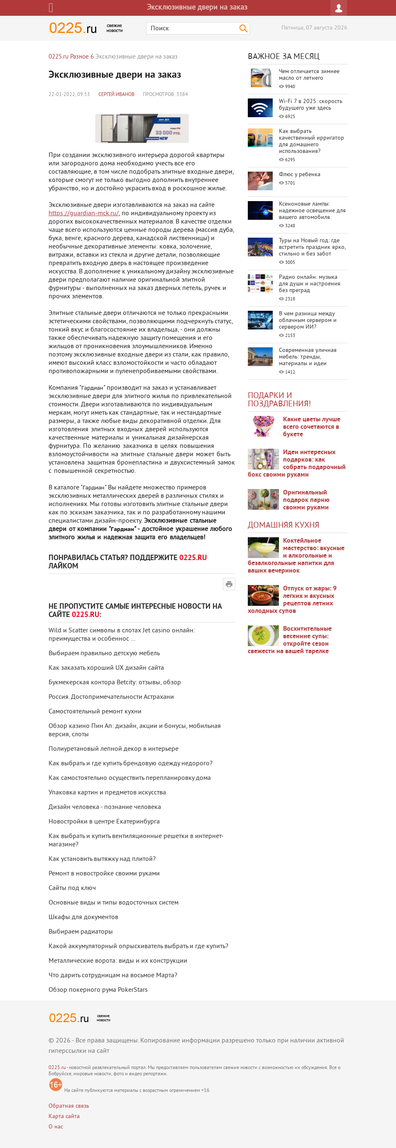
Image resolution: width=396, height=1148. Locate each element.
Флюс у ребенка (299, 174)
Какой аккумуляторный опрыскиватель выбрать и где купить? (138, 946)
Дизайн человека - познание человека (105, 807)
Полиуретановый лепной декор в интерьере (113, 749)
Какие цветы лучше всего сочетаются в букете (311, 427)
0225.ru (57, 1068)
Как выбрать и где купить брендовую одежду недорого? (131, 764)
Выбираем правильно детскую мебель (104, 653)
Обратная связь (69, 1106)
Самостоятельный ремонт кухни (95, 712)
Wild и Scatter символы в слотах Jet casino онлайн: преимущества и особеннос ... (122, 635)
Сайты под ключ (72, 888)
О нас (56, 1127)
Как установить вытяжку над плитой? (102, 859)
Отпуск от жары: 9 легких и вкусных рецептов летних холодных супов (292, 600)
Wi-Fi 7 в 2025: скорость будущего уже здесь (310, 105)
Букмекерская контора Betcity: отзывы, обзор (115, 682)
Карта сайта (64, 1116)
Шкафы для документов (83, 917)
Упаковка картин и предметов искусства (107, 793)
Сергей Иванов (116, 95)
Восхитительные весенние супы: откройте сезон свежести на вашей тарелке (290, 640)
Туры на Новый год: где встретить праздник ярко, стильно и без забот (312, 247)
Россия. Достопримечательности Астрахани (111, 697)
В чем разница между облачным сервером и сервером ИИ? (308, 320)
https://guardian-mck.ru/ (84, 213)
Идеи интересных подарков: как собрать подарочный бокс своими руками (297, 463)
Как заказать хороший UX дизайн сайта (106, 668)
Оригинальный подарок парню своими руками (306, 500)
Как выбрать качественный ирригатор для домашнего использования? (311, 141)
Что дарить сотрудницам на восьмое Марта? (113, 975)
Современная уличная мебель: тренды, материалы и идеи (308, 357)
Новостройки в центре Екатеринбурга (104, 822)
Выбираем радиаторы (81, 932)
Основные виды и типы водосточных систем (113, 903)
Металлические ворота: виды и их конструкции (118, 961)
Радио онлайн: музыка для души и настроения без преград (309, 284)
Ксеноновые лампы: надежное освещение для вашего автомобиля (312, 211)
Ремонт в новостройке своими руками (104, 874)
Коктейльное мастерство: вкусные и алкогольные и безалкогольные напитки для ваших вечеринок (296, 556)
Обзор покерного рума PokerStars (98, 990)
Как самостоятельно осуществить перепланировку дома (130, 778)
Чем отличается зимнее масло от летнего (309, 75)
